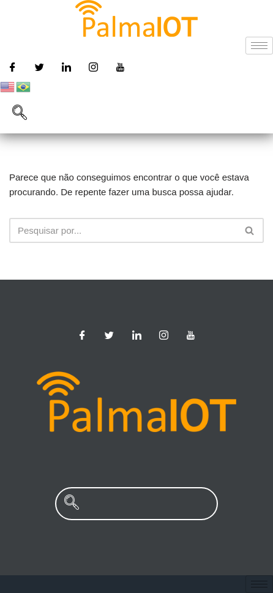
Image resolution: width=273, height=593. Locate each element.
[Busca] (122, 230)
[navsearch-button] (19, 114)
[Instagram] (93, 67)
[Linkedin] (66, 67)
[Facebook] (12, 67)
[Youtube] (120, 67)
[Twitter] (39, 67)
